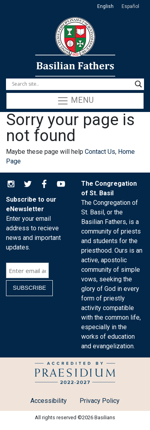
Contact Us (100, 151)
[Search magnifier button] (138, 84)
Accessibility (48, 400)
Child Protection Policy (75, 374)
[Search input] (71, 84)
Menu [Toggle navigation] (75, 101)
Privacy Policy (100, 400)
